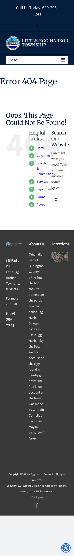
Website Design (31, 486)
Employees (37, 497)
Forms (41, 197)
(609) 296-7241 (10, 319)
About (41, 204)
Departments (45, 189)
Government (45, 156)
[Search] (56, 200)
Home (41, 148)
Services (42, 182)
